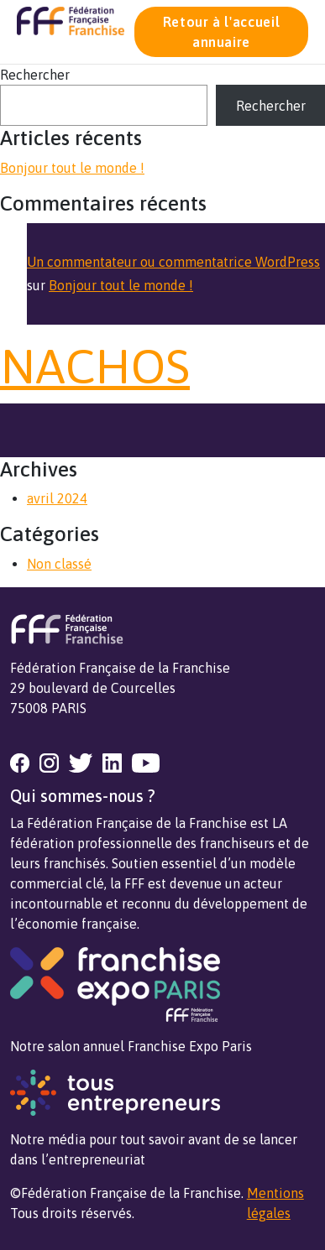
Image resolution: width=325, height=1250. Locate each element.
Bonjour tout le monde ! (72, 167)
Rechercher (35, 74)
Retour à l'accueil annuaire (221, 31)
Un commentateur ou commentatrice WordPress (173, 261)
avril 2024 (57, 498)
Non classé (59, 563)
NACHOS (95, 366)
